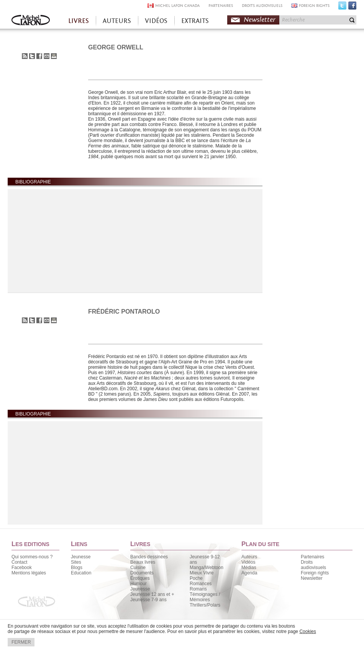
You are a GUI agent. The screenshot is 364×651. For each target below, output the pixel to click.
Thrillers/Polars (205, 605)
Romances (201, 583)
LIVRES (78, 21)
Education (81, 573)
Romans (198, 589)
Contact (19, 562)
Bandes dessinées (149, 556)
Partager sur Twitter (32, 56)
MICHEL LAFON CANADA (177, 5)
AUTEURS (117, 21)
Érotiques (140, 578)
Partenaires (312, 556)
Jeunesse (80, 556)
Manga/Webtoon (206, 567)
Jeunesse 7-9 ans (148, 599)
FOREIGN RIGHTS (314, 5)
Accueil (30, 21)
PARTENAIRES (220, 5)
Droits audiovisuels (313, 564)
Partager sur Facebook (39, 56)
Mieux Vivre (201, 573)
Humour (138, 583)
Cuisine (138, 567)
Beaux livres (142, 562)
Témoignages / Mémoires (205, 597)
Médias (248, 567)
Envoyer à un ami (46, 56)
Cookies (307, 631)
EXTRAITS (195, 21)
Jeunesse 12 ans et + (152, 594)
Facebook (352, 7)
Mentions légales (28, 573)
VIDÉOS (156, 21)
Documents (142, 573)
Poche (196, 578)
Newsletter (259, 20)
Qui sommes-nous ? (31, 556)
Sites (76, 562)
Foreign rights (315, 573)
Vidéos (248, 562)
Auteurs (249, 556)
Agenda (249, 573)
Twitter (342, 7)
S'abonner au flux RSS (25, 56)
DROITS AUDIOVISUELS (262, 5)
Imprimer (54, 56)
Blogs (76, 567)
